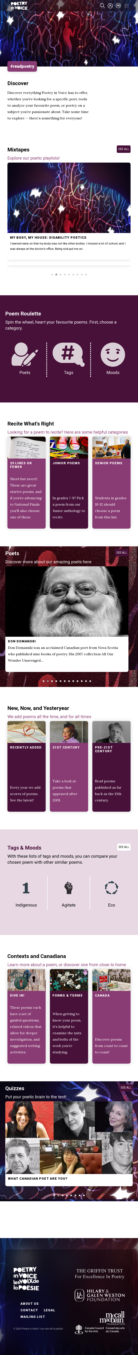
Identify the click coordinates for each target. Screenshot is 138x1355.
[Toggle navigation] (126, 5)
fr (118, 5)
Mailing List (33, 1317)
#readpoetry (22, 66)
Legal (49, 1310)
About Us (30, 1303)
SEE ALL (123, 149)
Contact (29, 1310)
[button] (52, 274)
